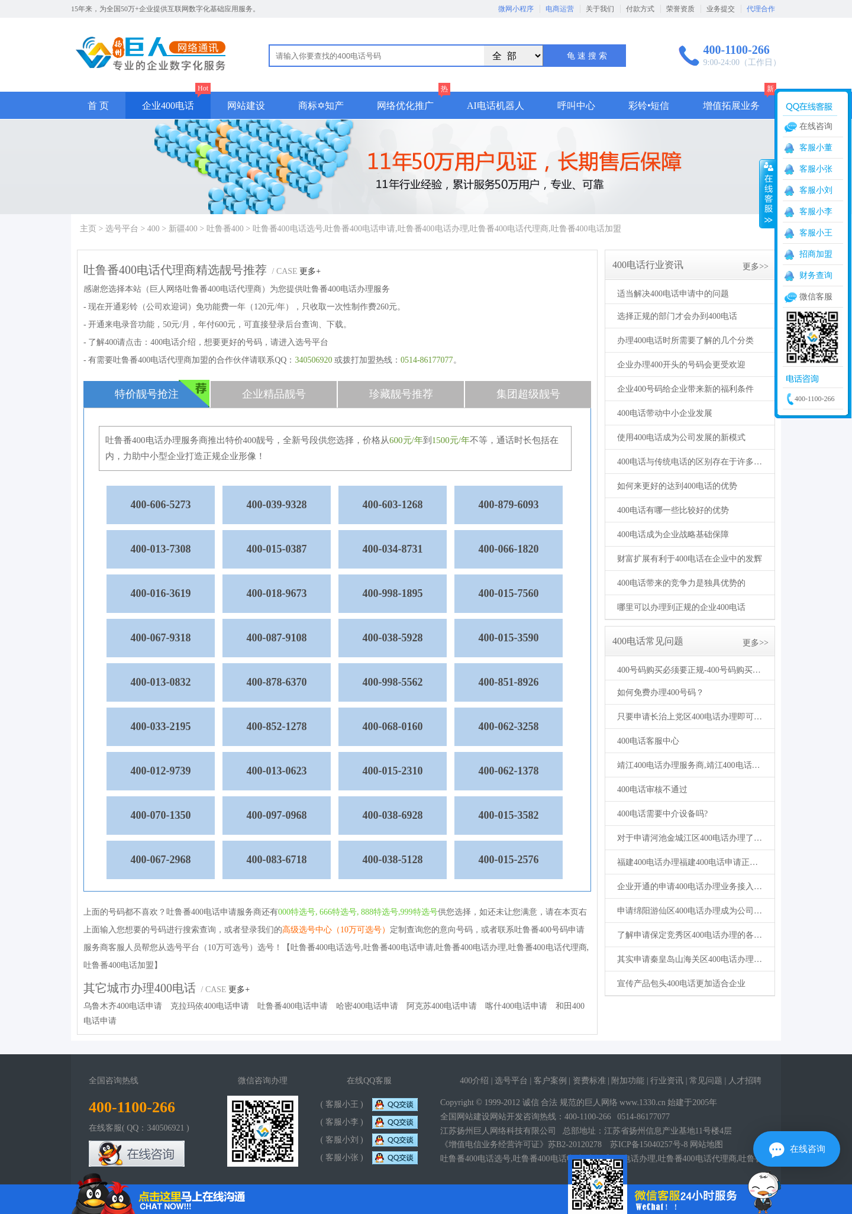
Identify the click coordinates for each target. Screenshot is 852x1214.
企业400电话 (168, 106)
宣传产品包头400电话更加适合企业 (681, 983)
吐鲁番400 (225, 228)
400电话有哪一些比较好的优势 (673, 510)
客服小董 (815, 147)
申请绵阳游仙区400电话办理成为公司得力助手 (691, 910)
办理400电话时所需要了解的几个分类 (685, 340)
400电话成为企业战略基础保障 (673, 534)
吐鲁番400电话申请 (292, 1006)
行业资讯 (666, 1080)
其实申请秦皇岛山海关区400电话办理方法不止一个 (691, 959)
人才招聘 (744, 1080)
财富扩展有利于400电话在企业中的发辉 (689, 558)
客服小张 (815, 168)
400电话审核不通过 (652, 789)
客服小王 (815, 232)
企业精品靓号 (274, 394)
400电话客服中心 (648, 741)
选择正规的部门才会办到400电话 (677, 316)
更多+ (310, 271)
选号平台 (121, 228)
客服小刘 (815, 190)
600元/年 (406, 440)
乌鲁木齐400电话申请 (122, 1006)
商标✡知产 (321, 106)
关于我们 (600, 9)
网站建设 (246, 106)
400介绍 (474, 1080)
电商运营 (560, 9)
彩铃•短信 (649, 106)
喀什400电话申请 (516, 1006)
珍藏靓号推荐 (401, 394)
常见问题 (705, 1080)
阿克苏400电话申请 (441, 1006)
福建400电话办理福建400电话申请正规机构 (691, 862)
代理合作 (761, 9)
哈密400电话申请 (367, 1006)
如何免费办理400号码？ (660, 692)
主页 (88, 228)
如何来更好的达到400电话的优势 (677, 486)
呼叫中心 (576, 106)
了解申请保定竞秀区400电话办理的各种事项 (691, 935)
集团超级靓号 (528, 394)
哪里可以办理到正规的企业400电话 (681, 607)
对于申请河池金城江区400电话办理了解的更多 (691, 838)
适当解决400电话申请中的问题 (673, 293)
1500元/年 (451, 440)
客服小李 (815, 211)
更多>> (756, 266)
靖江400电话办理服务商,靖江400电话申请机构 (691, 765)
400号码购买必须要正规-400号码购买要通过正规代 (691, 670)
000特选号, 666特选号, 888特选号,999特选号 (358, 912)
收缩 (767, 193)
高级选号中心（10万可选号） (336, 929)
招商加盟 (815, 254)
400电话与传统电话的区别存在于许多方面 (691, 461)
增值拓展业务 (731, 106)
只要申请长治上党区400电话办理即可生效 (691, 716)
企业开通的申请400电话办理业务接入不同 (691, 886)
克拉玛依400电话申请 (209, 1006)
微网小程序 (516, 9)
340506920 (313, 360)
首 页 (98, 106)
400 (153, 228)
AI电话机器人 (495, 106)
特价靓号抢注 (162, 394)
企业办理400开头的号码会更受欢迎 (681, 364)
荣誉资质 (680, 9)
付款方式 (640, 9)
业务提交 (720, 9)
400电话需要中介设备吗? (662, 813)
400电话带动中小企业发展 (664, 413)
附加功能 (627, 1080)
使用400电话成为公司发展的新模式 (681, 437)
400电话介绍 (173, 342)
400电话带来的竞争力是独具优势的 (681, 583)
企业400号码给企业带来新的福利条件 (685, 389)
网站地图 (706, 1144)
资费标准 (589, 1080)
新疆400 (183, 228)
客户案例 (550, 1080)
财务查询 (815, 275)
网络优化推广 (405, 106)
